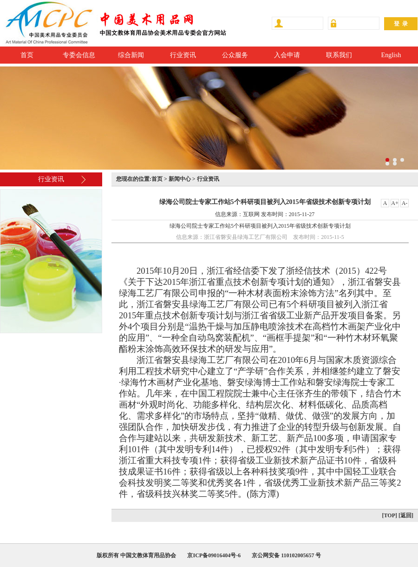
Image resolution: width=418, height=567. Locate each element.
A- (405, 203)
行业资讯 (183, 55)
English (391, 55)
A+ (394, 203)
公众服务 (235, 55)
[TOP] (389, 515)
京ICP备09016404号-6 (214, 555)
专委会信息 (79, 55)
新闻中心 (180, 179)
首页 (26, 55)
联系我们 (339, 55)
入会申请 (287, 55)
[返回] (405, 515)
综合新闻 (131, 55)
